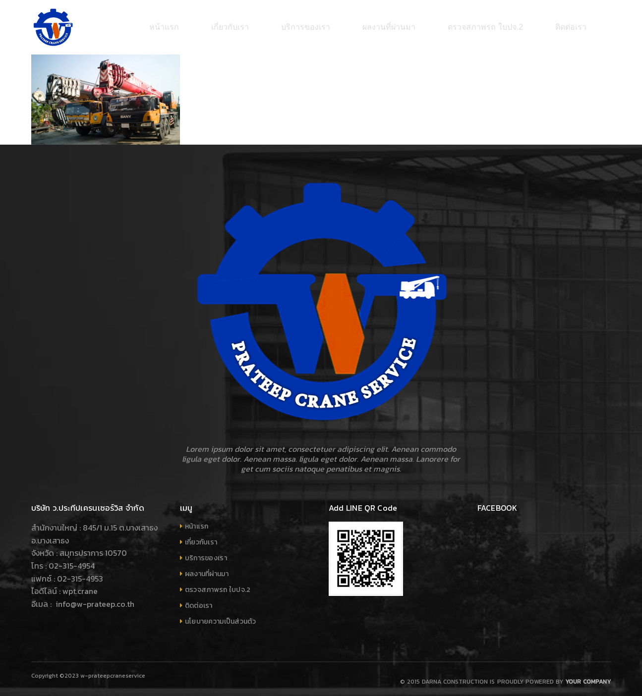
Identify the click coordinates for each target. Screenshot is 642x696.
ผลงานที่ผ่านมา (207, 569)
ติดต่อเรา (199, 600)
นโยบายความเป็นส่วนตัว (220, 616)
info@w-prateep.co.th (94, 599)
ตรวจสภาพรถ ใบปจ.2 (218, 585)
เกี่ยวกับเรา (201, 537)
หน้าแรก (197, 521)
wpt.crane (80, 586)
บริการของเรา (206, 553)
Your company (588, 676)
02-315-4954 (72, 561)
